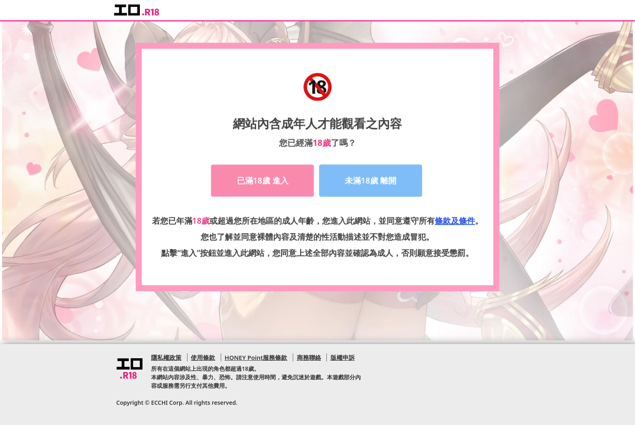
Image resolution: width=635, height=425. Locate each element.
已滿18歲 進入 (263, 178)
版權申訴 (342, 357)
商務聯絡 (309, 357)
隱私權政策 (166, 357)
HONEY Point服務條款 (256, 357)
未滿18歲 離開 (370, 178)
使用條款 (203, 357)
